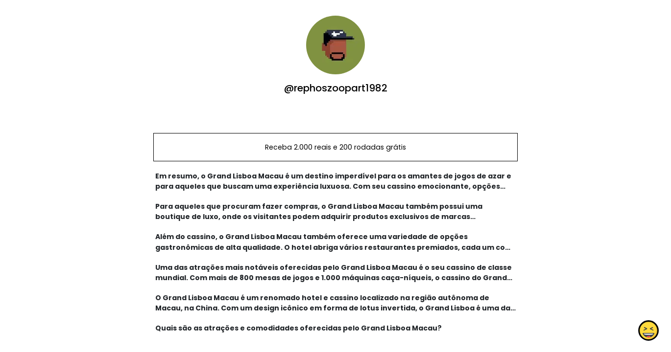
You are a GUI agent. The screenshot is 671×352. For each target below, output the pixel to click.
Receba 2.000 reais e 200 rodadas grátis (335, 147)
